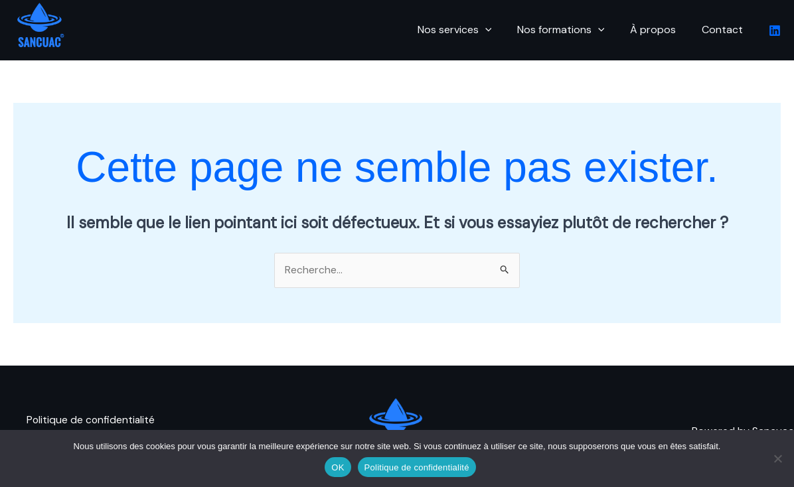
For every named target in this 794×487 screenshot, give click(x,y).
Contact (724, 29)
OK (337, 467)
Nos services (470, 30)
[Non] (777, 458)
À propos (659, 29)
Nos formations (571, 30)
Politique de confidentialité (92, 413)
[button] (500, 30)
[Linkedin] (775, 30)
